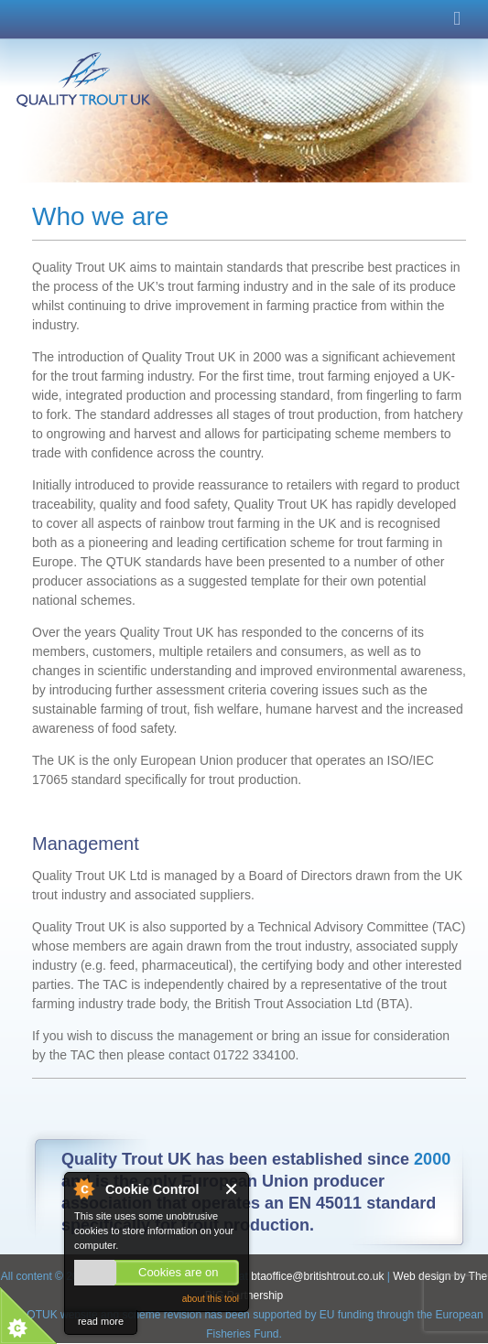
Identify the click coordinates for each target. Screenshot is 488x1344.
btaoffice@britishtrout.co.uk (319, 1276)
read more (101, 1321)
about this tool (210, 1299)
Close (232, 1189)
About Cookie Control (83, 1188)
